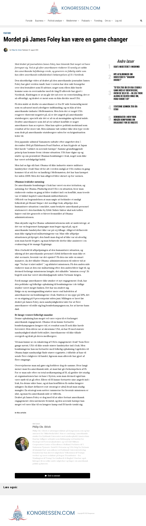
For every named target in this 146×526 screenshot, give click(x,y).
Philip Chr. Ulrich (17, 50)
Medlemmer (71, 20)
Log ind (118, 20)
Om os (108, 20)
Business (39, 20)
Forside (29, 20)
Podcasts (86, 20)
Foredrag (98, 20)
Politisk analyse (55, 20)
